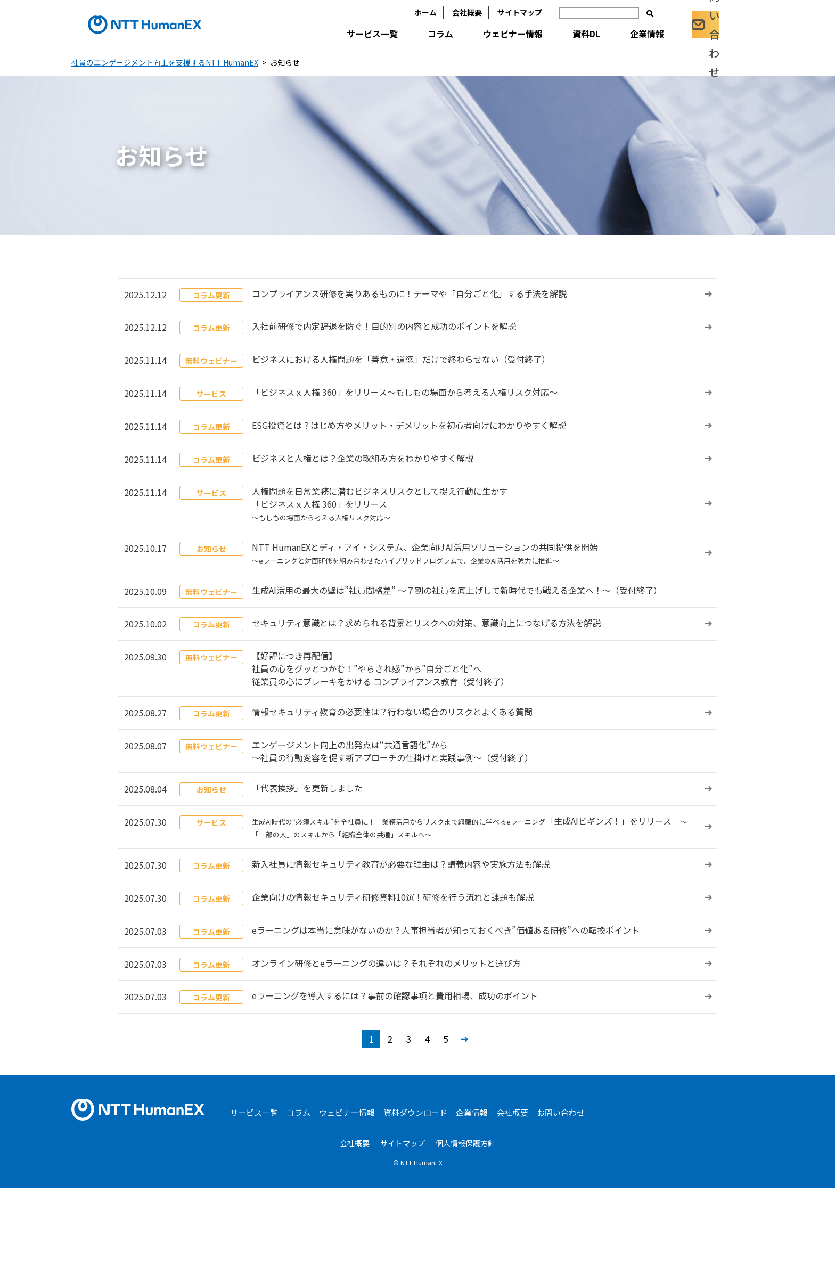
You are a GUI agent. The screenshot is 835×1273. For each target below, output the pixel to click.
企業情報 (630, 33)
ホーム (408, 12)
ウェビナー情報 (496, 33)
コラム (423, 33)
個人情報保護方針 (465, 1228)
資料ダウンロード (415, 1197)
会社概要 (450, 12)
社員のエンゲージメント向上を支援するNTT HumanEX (164, 62)
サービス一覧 (355, 33)
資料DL (569, 33)
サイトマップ (502, 12)
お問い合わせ (561, 1197)
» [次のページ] (464, 1124)
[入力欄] (582, 13)
